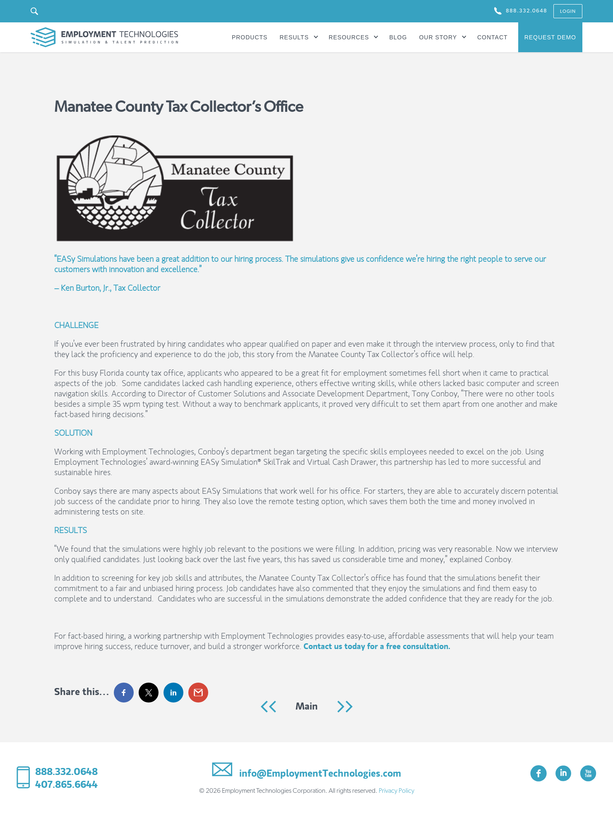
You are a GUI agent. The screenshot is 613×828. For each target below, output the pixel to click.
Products (250, 37)
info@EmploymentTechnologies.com (306, 771)
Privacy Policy (396, 790)
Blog (398, 37)
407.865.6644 (66, 784)
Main (307, 706)
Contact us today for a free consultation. (376, 646)
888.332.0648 (66, 771)
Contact (492, 37)
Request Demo (550, 37)
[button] (298, 37)
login (568, 11)
